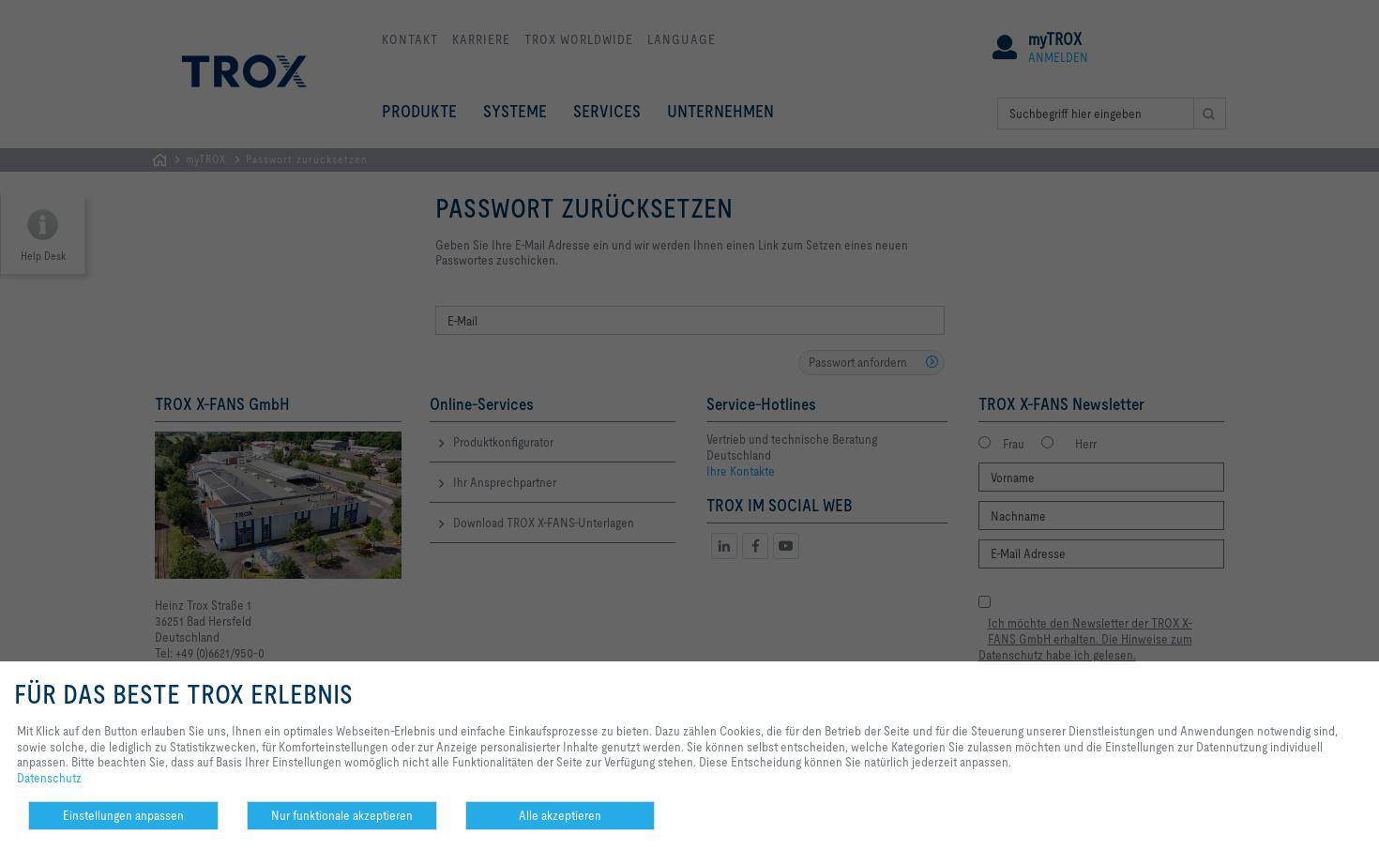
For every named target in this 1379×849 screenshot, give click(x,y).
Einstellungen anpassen (123, 815)
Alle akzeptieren (560, 815)
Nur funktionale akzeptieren (342, 815)
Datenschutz (49, 777)
